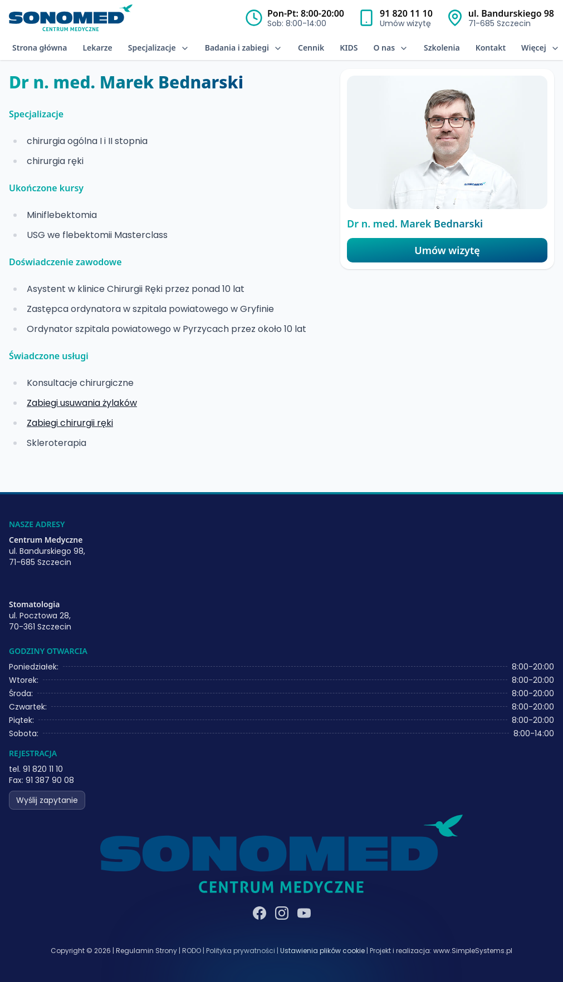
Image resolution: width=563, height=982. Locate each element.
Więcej (540, 47)
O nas (390, 47)
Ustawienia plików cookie (322, 950)
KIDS (349, 47)
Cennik (311, 47)
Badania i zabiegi (243, 47)
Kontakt (491, 47)
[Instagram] (281, 913)
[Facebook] (259, 913)
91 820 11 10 (406, 13)
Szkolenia (442, 47)
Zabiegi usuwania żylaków (82, 402)
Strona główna (39, 47)
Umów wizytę (446, 250)
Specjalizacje (158, 47)
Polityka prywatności (240, 950)
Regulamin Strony (146, 950)
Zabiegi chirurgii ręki (70, 422)
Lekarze (97, 47)
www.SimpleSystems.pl (472, 950)
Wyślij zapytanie (47, 800)
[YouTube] (304, 913)
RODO (191, 950)
